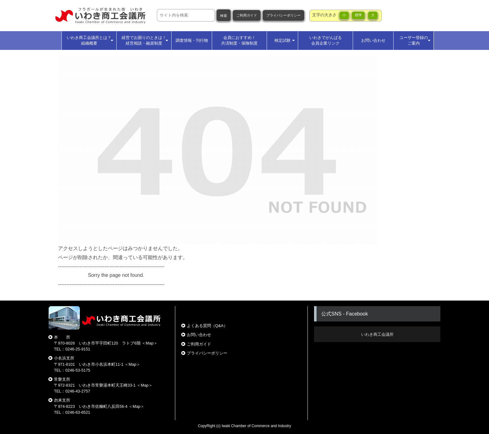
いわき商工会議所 (377, 334)
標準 (358, 15)
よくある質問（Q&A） (207, 325)
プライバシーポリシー (283, 15)
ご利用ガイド (246, 15)
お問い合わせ (199, 334)
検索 (223, 15)
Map (149, 343)
